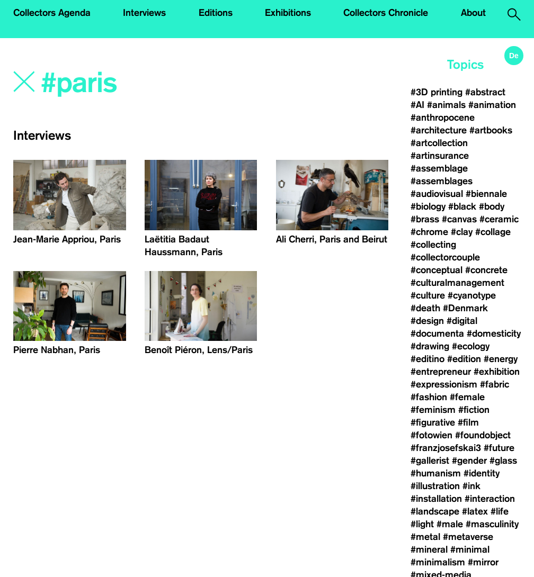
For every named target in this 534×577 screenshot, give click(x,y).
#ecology (471, 346)
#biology (428, 206)
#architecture (439, 130)
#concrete (486, 270)
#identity (482, 473)
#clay (462, 232)
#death (425, 308)
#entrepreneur (441, 371)
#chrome (429, 232)
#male (450, 524)
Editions (216, 12)
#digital (462, 321)
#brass (425, 219)
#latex (475, 511)
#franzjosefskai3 (446, 448)
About (473, 12)
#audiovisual (437, 194)
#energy (501, 359)
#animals (446, 105)
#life (500, 511)
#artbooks (490, 130)
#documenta (437, 333)
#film (468, 422)
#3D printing (436, 92)
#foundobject (483, 435)
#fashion (429, 397)
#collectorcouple (445, 257)
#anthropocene (443, 117)
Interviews (144, 12)
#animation (492, 105)
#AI (417, 105)
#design (427, 321)
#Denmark (465, 308)
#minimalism (438, 562)
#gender (469, 460)
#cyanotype (472, 295)
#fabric (494, 384)
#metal (425, 537)
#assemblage (439, 168)
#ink (471, 486)
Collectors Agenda (52, 12)
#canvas (459, 219)
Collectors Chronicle (385, 12)
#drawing (430, 346)
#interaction (490, 498)
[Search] (153, 83)
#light (422, 524)
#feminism (433, 409)
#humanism (436, 473)
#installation (436, 498)
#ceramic (499, 219)
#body (491, 206)
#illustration (435, 486)
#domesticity (494, 333)
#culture (428, 295)
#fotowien (431, 435)
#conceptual (436, 270)
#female (467, 397)
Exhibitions (288, 12)
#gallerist (430, 460)
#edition (464, 359)
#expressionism (444, 384)
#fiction (474, 409)
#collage (493, 232)
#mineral (429, 549)
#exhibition (497, 371)
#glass (503, 460)
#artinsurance (440, 155)
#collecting (433, 244)
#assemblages (442, 181)
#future (499, 448)
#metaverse (468, 537)
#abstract (485, 92)
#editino (427, 359)
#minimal (470, 549)
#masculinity (492, 524)
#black (462, 206)
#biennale (486, 194)
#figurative (433, 422)
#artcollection (439, 143)
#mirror (483, 562)
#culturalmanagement (457, 282)
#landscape (435, 511)
